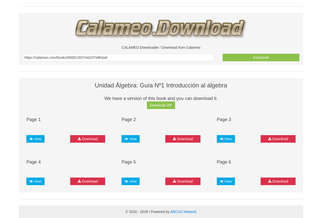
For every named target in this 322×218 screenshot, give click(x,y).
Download (261, 58)
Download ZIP (161, 105)
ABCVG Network (183, 212)
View (35, 139)
